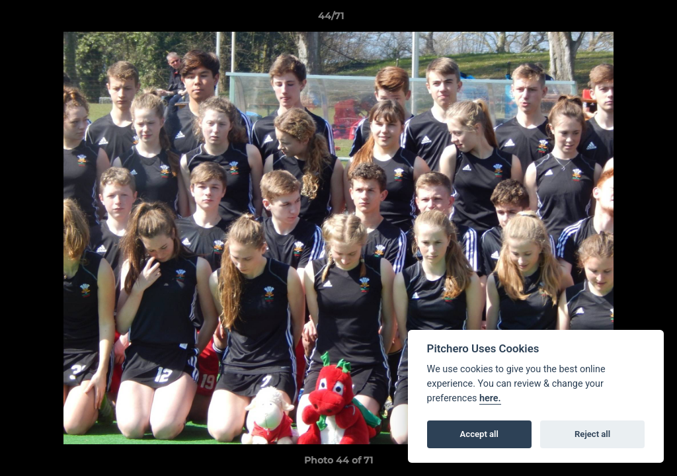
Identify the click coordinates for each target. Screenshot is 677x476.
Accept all (479, 434)
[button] (621, 19)
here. (490, 398)
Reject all (592, 434)
